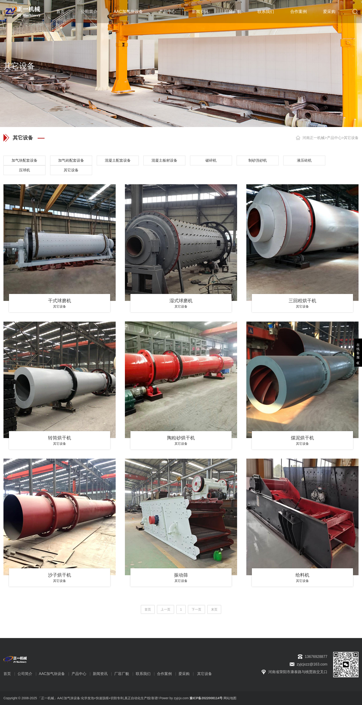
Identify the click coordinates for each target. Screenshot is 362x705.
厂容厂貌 (233, 11)
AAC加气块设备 (128, 11)
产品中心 (167, 11)
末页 (214, 609)
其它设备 (351, 138)
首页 (60, 11)
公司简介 (89, 11)
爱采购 (329, 11)
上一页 (165, 609)
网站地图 (229, 698)
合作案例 (298, 11)
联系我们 (265, 11)
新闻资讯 (200, 11)
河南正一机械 (313, 138)
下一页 (196, 609)
